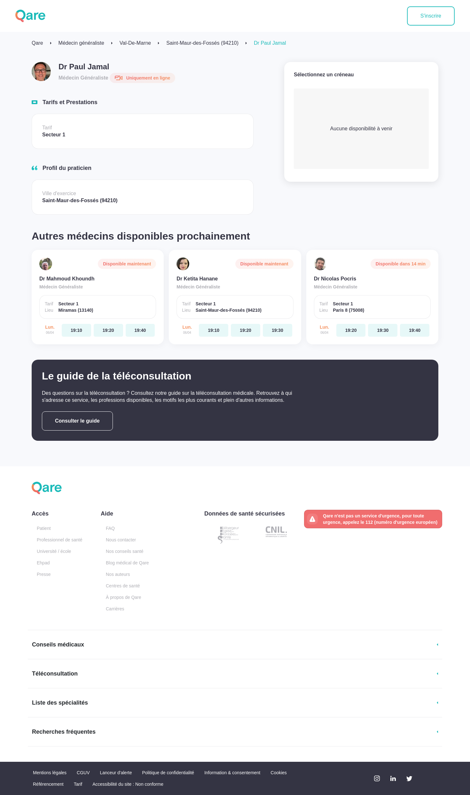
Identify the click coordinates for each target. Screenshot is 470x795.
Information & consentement (232, 772)
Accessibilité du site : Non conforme (127, 784)
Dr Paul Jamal (270, 43)
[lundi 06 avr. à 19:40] (140, 330)
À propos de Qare (123, 597)
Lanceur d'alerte (116, 772)
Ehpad (43, 562)
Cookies (278, 772)
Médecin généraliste (81, 43)
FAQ (110, 528)
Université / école (54, 551)
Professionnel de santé (59, 539)
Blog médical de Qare (127, 562)
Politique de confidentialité (168, 772)
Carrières (115, 608)
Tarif (78, 784)
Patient (44, 528)
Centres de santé (123, 585)
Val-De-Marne (135, 43)
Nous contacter (121, 539)
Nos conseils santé (125, 551)
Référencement (48, 784)
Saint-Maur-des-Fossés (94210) (202, 43)
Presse (44, 574)
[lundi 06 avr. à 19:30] (277, 330)
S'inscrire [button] (430, 16)
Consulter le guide (77, 421)
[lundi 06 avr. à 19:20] (108, 330)
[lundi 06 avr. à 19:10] (76, 330)
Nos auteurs (118, 574)
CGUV (83, 772)
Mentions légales (50, 772)
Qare (37, 43)
